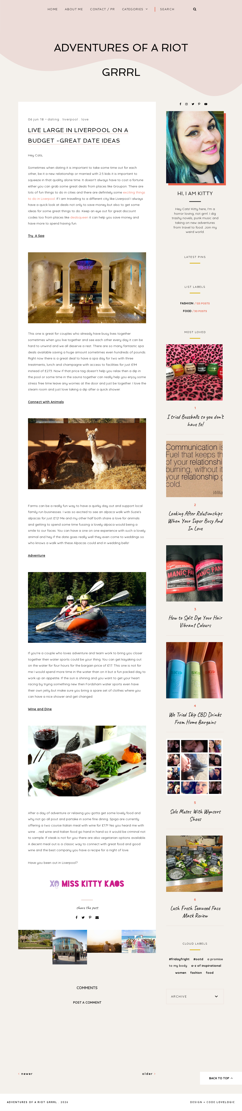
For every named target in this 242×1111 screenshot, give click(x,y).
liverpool (70, 119)
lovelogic (226, 1102)
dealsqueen (79, 217)
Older (149, 1074)
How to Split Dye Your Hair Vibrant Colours (195, 621)
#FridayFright (179, 959)
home (53, 9)
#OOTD (198, 959)
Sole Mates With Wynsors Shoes (195, 815)
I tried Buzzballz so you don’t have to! (195, 420)
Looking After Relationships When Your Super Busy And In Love (195, 521)
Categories (132, 9)
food (195, 311)
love (85, 119)
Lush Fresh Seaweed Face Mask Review (195, 911)
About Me (74, 9)
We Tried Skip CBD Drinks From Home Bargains (195, 718)
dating (53, 119)
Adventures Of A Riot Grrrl (32, 1102)
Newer (25, 1074)
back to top (221, 1078)
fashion (195, 303)
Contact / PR (102, 9)
